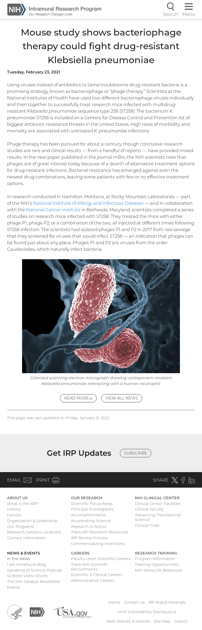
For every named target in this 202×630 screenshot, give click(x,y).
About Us (17, 498)
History (14, 509)
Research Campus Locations (34, 532)
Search (181, 621)
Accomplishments (88, 515)
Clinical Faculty (149, 509)
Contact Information (26, 538)
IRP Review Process (89, 538)
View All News (121, 398)
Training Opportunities (157, 564)
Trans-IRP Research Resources (99, 532)
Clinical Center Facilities (157, 503)
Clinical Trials (147, 525)
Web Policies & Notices (128, 621)
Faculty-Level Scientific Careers (100, 558)
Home (114, 602)
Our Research (86, 498)
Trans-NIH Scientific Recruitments (89, 567)
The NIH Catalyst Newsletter (34, 581)
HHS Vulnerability (147, 611)
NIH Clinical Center (157, 498)
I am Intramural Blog (26, 564)
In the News (18, 558)
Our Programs (20, 526)
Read (80, 398)
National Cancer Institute (53, 209)
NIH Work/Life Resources (158, 570)
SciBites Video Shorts (27, 575)
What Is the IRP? (23, 503)
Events (13, 587)
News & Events (23, 553)
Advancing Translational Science (157, 517)
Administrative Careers (92, 580)
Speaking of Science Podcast (34, 570)
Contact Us (134, 602)
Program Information (155, 558)
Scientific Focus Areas (92, 503)
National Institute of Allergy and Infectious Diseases (88, 203)
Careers (80, 553)
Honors (14, 515)
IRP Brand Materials (167, 602)
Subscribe (135, 453)
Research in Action (89, 526)
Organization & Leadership (32, 520)
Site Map (162, 621)
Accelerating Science (91, 520)
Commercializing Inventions (98, 543)
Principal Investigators (92, 509)
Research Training (156, 553)
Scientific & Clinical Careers (96, 574)
